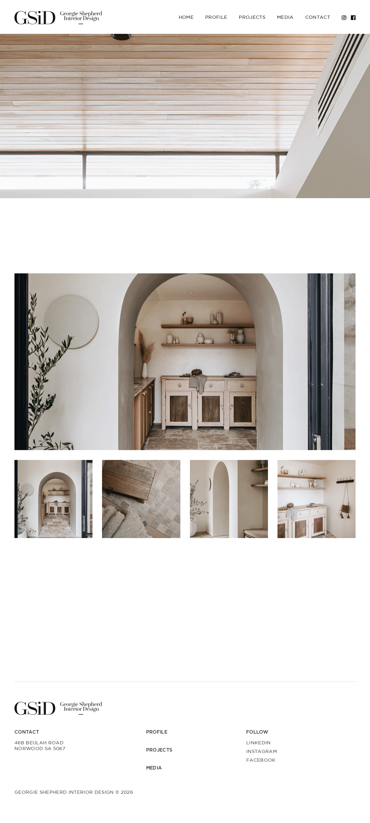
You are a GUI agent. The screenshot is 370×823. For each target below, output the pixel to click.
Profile (216, 17)
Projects (252, 17)
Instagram (261, 751)
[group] (185, 361)
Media (285, 17)
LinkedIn (258, 743)
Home (186, 17)
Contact (317, 17)
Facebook (261, 760)
